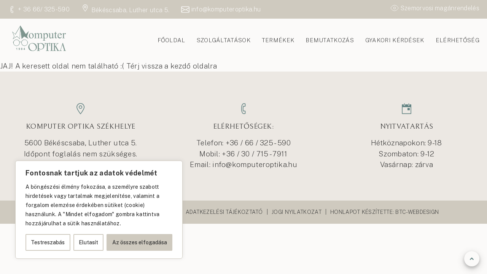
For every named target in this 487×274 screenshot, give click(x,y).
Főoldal (171, 40)
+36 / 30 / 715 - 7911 (254, 154)
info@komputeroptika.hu (253, 164)
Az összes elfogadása (139, 242)
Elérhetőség (457, 40)
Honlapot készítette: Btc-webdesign (384, 212)
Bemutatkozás (330, 40)
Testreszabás (48, 242)
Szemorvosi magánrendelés (434, 9)
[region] (99, 210)
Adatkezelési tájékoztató (224, 212)
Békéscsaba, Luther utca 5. (125, 9)
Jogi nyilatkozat (296, 212)
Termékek (278, 40)
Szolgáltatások (223, 40)
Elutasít (88, 242)
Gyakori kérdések (394, 40)
